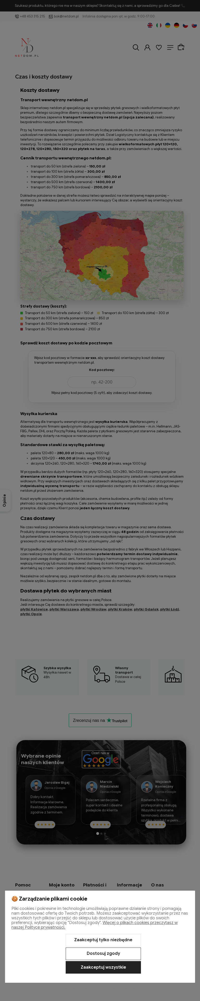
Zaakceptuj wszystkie (103, 967)
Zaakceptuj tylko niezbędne (103, 940)
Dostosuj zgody (103, 953)
